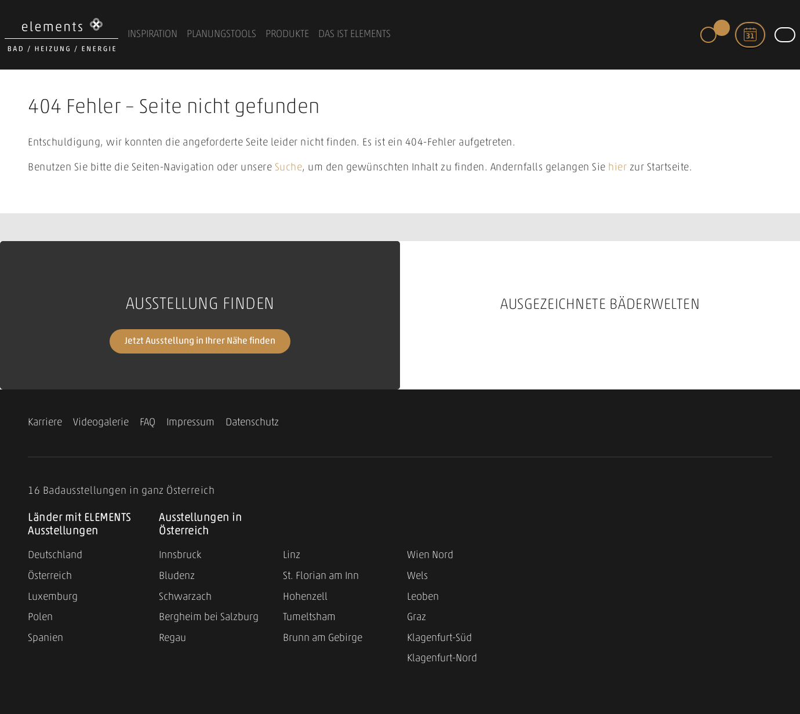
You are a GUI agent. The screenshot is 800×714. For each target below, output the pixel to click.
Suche (289, 167)
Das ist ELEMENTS (354, 34)
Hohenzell (305, 597)
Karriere (45, 422)
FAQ (147, 422)
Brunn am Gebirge (322, 638)
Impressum (190, 422)
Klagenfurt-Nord (442, 658)
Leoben (423, 597)
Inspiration (152, 34)
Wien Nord (430, 555)
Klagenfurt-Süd (439, 638)
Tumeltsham (309, 617)
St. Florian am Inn (321, 576)
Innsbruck (180, 555)
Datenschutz (252, 422)
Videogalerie (101, 422)
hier (617, 167)
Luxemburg (53, 597)
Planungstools (221, 34)
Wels (417, 576)
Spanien (45, 638)
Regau (172, 638)
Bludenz (177, 576)
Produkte (287, 34)
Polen (40, 617)
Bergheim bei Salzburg (209, 617)
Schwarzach (185, 597)
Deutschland (55, 555)
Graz (416, 617)
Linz (291, 555)
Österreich (50, 576)
